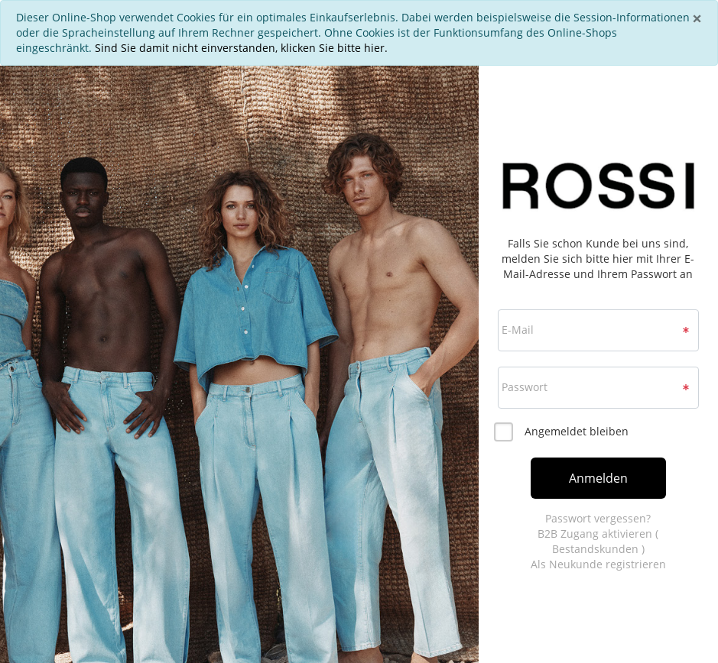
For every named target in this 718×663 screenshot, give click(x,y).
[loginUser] (598, 330)
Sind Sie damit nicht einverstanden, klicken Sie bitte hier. (241, 47)
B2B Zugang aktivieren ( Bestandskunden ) (598, 541)
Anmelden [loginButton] (598, 478)
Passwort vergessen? (598, 518)
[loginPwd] (598, 388)
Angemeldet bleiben (577, 431)
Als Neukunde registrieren (598, 564)
